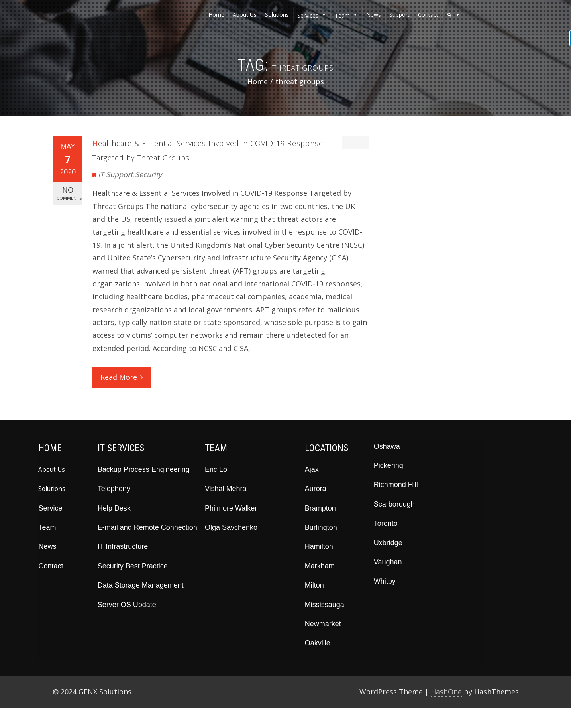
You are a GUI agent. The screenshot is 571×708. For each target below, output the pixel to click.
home (216, 14)
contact (428, 14)
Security (148, 174)
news (373, 14)
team (342, 15)
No (69, 193)
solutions (277, 14)
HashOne (446, 691)
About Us (51, 469)
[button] (453, 15)
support (399, 14)
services (307, 15)
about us (245, 14)
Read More (121, 377)
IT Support (115, 174)
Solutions (51, 488)
